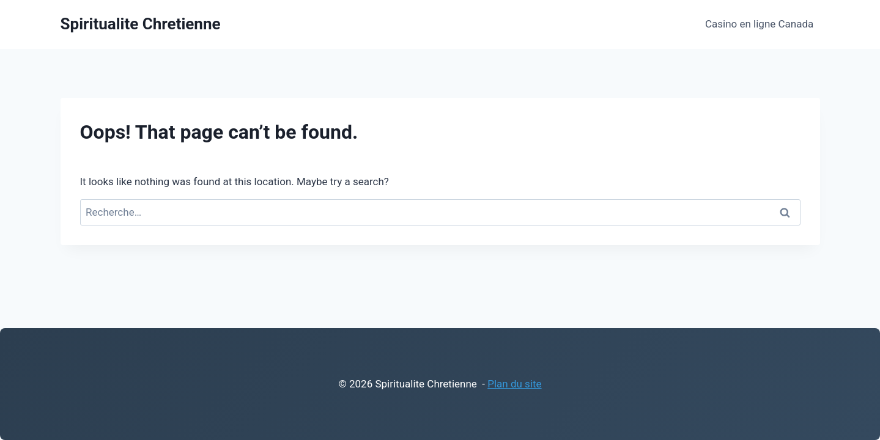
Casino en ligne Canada (759, 24)
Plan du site (514, 384)
